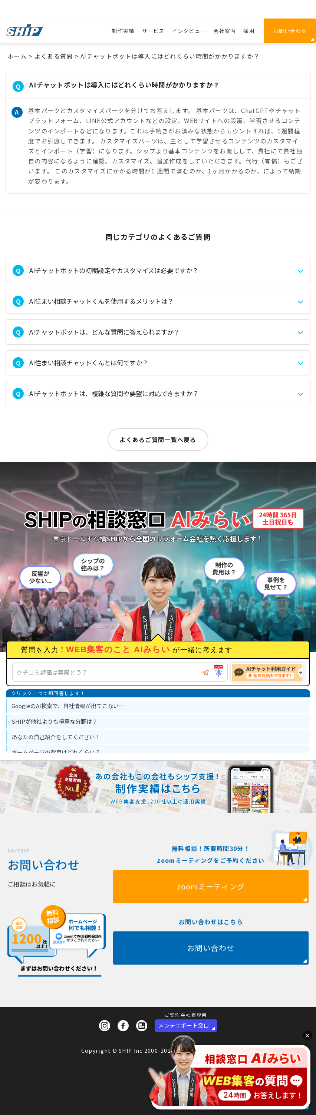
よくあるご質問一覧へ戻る (157, 439)
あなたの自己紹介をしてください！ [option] (56, 737)
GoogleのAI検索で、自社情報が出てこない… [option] (67, 706)
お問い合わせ (290, 30)
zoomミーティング (211, 911)
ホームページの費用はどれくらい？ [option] (56, 752)
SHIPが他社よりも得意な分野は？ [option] (54, 721)
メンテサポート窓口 (184, 1025)
